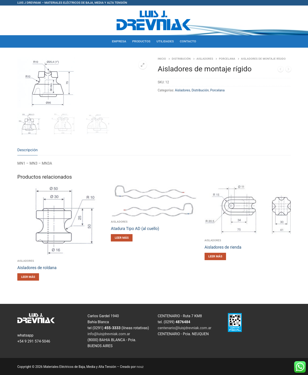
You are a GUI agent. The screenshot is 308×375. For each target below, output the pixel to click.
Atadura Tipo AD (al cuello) (135, 228)
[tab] (27, 150)
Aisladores (204, 58)
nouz (140, 367)
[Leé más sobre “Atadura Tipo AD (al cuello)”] (122, 237)
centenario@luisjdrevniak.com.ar (184, 328)
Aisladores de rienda (223, 247)
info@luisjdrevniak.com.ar (109, 334)
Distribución (181, 58)
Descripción (27, 150)
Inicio (162, 58)
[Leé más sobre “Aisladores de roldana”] (28, 277)
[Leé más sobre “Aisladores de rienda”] (215, 256)
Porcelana (227, 58)
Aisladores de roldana (37, 267)
